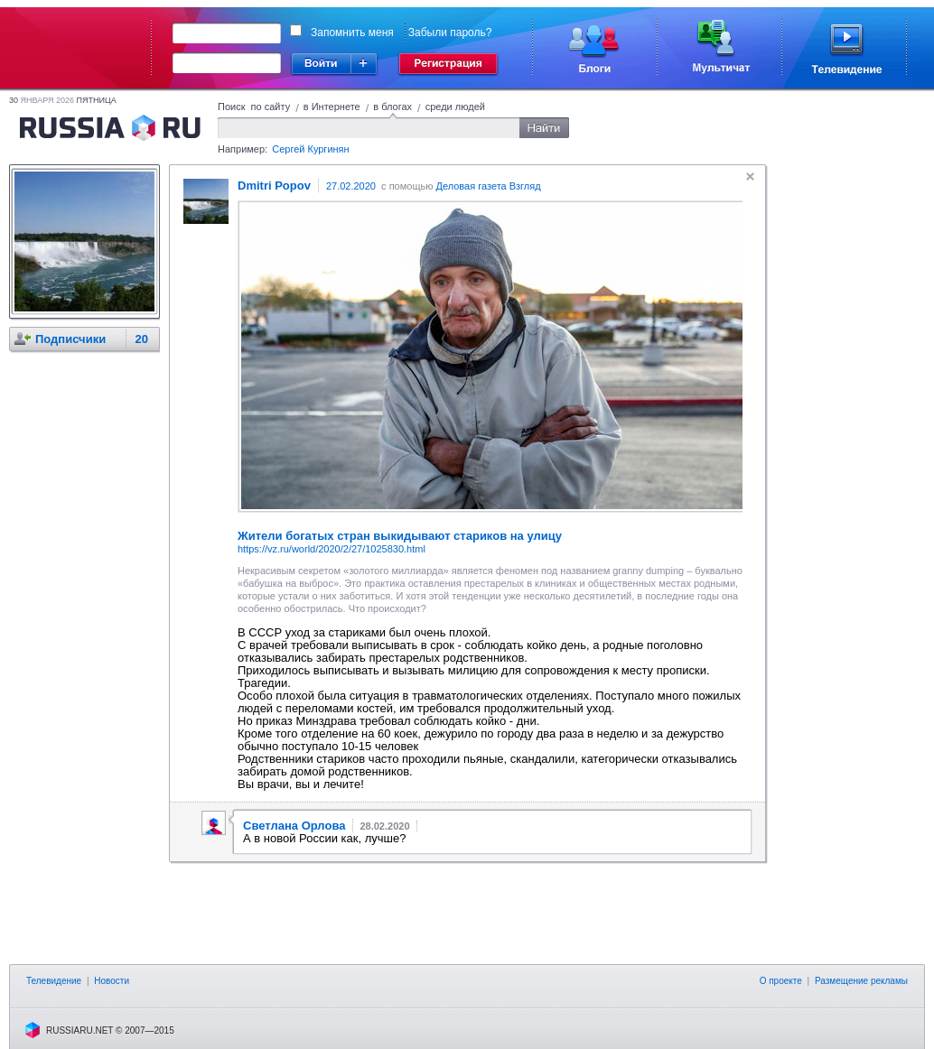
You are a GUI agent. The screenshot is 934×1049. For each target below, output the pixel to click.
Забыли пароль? (450, 32)
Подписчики (70, 339)
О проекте (781, 981)
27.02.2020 (351, 186)
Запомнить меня (352, 32)
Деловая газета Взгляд (487, 186)
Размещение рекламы (861, 981)
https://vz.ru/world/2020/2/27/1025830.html (331, 548)
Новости (111, 981)
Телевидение (53, 981)
